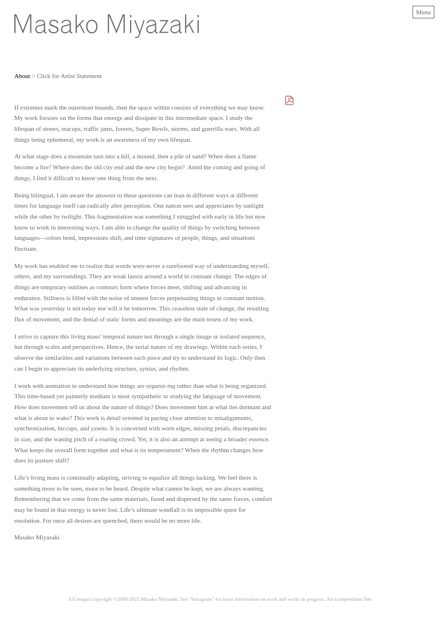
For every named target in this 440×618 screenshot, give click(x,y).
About (22, 75)
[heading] (106, 35)
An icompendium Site (349, 599)
